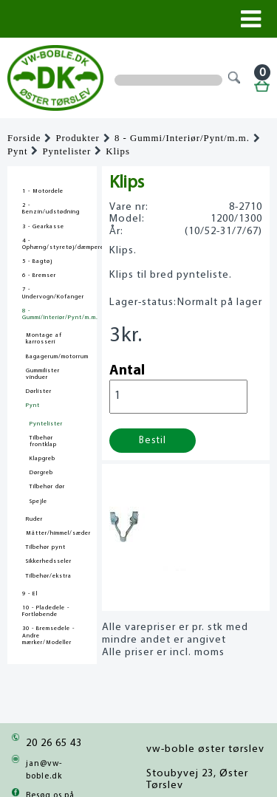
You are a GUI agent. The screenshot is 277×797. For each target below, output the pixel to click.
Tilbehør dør (47, 487)
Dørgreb (41, 473)
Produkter (77, 138)
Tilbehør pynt (46, 547)
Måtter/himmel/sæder (58, 533)
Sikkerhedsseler (49, 561)
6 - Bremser (39, 275)
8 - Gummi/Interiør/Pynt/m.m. (182, 138)
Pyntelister (66, 151)
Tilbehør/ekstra (49, 576)
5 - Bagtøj (37, 261)
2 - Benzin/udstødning (51, 208)
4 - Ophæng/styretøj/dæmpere (52, 244)
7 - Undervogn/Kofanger (52, 293)
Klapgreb (42, 459)
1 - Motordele (43, 191)
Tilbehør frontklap (43, 441)
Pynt (17, 151)
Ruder (34, 519)
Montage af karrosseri (44, 338)
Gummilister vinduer (43, 374)
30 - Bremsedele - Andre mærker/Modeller (48, 635)
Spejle (38, 501)
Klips (118, 151)
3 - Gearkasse (43, 227)
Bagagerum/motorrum (57, 357)
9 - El (30, 594)
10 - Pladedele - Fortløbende (45, 611)
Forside (24, 138)
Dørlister (39, 391)
